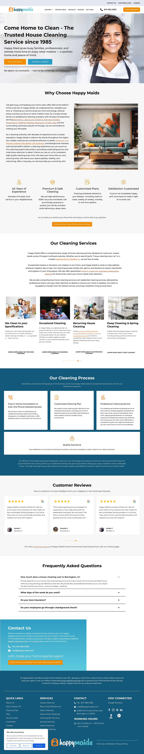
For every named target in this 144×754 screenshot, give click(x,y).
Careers (136, 3)
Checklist (72, 9)
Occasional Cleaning (52, 323)
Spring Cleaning (47, 722)
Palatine (39, 120)
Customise (13, 745)
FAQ (8, 714)
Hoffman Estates (26, 123)
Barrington (18, 120)
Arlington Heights (52, 120)
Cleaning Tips (12, 710)
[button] (63, 360)
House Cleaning (47, 703)
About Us (10, 703)
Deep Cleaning (46, 710)
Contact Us (111, 3)
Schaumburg (12, 123)
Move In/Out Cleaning (50, 714)
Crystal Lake (50, 123)
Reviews (81, 9)
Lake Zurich (29, 120)
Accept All (39, 745)
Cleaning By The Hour (50, 718)
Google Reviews (115, 703)
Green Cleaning (47, 725)
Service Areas (60, 9)
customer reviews (41, 547)
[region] (26, 739)
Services (49, 9)
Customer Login (124, 3)
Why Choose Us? (13, 706)
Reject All (26, 745)
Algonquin (39, 123)
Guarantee (10, 722)
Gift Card (89, 9)
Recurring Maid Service (50, 706)
